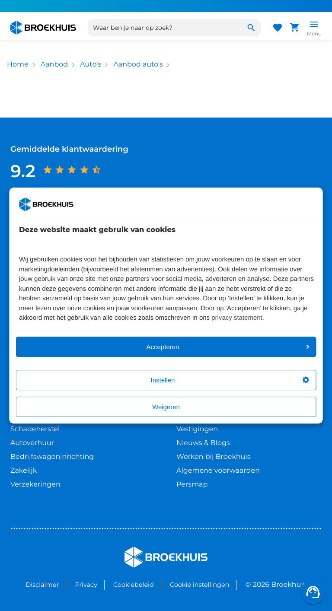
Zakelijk (23, 471)
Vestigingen (197, 429)
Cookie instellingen (199, 585)
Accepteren (228, 346)
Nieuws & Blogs (203, 443)
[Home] (43, 28)
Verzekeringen (35, 485)
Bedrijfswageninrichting (52, 457)
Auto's (90, 64)
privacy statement (236, 317)
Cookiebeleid (133, 585)
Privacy (86, 585)
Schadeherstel (35, 429)
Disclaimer (42, 585)
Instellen (230, 380)
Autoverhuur (32, 443)
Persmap (192, 485)
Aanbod (54, 64)
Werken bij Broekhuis (213, 457)
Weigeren (166, 407)
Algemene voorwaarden (218, 471)
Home (18, 64)
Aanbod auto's (138, 64)
